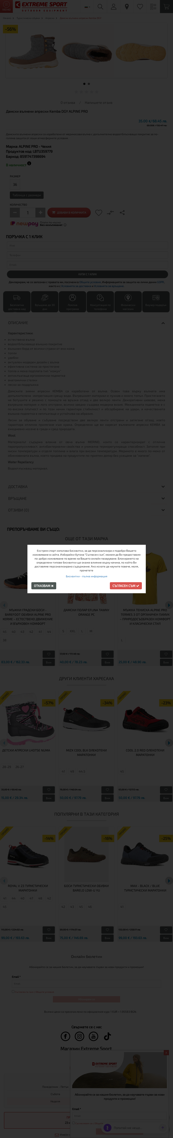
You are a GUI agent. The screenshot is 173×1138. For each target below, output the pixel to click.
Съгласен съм (125, 586)
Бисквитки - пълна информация (86, 576)
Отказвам (44, 586)
